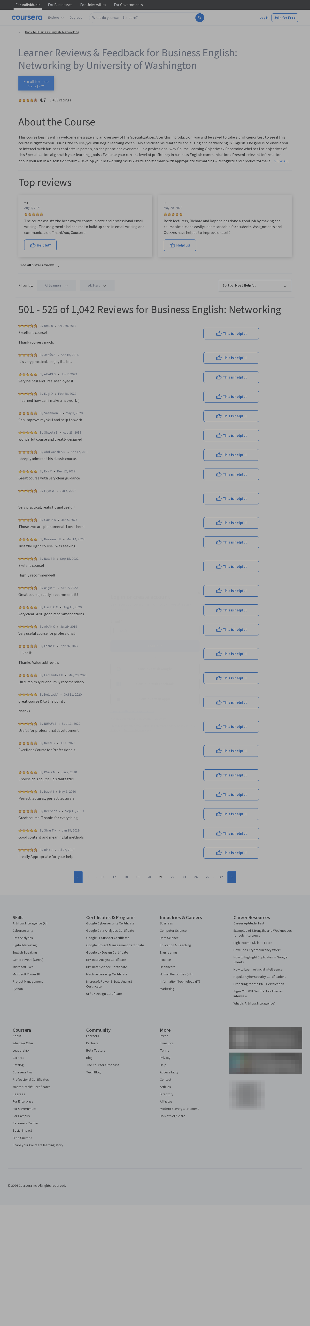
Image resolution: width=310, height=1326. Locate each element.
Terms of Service (134, 730)
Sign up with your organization (132, 711)
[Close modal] (199, 593)
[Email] (155, 630)
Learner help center (155, 719)
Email (116, 621)
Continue (155, 645)
